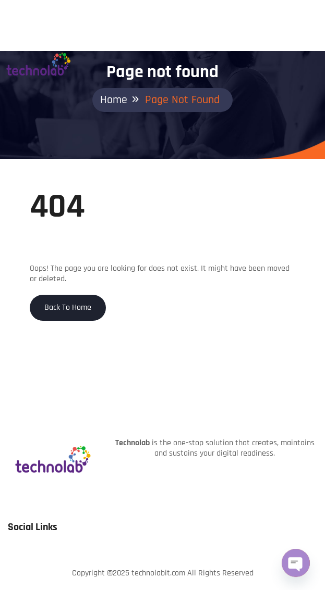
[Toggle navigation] (317, 44)
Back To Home (67, 307)
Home (113, 100)
